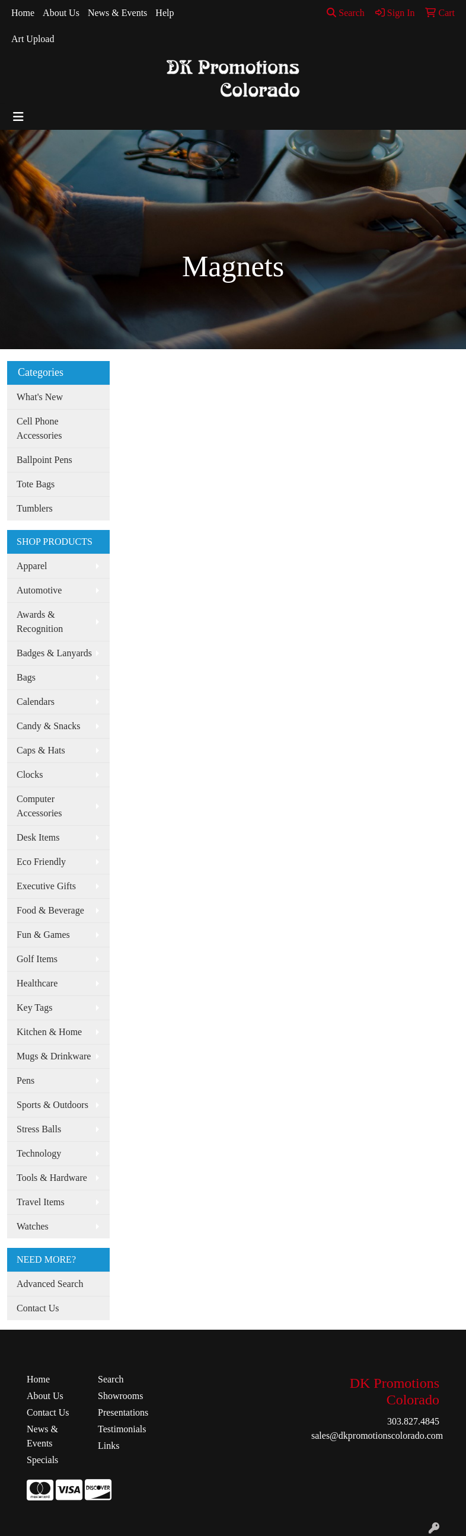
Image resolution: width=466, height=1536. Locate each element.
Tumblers (35, 508)
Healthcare (37, 983)
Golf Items (37, 959)
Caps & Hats (41, 750)
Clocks (30, 774)
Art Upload (32, 39)
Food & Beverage (50, 910)
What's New (40, 397)
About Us (61, 13)
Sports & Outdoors (52, 1105)
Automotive (39, 590)
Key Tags (34, 1007)
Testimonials (122, 1429)
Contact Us (38, 1308)
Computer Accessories (39, 806)
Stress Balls (39, 1129)
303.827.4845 (413, 1421)
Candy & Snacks (49, 726)
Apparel (32, 566)
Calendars (36, 702)
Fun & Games (43, 935)
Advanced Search (50, 1284)
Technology (39, 1153)
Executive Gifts (46, 886)
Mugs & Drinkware (54, 1056)
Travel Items (41, 1202)
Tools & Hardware (52, 1178)
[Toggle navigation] (18, 116)
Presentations (123, 1412)
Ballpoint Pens (44, 460)
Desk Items (38, 837)
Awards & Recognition (40, 621)
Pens (25, 1080)
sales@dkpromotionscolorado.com (377, 1435)
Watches (33, 1226)
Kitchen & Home (49, 1032)
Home (22, 13)
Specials (42, 1460)
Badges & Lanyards (54, 653)
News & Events (117, 13)
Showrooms (120, 1396)
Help (164, 13)
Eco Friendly (41, 862)
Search (346, 13)
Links (108, 1446)
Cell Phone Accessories (39, 428)
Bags (26, 677)
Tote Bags (36, 484)
